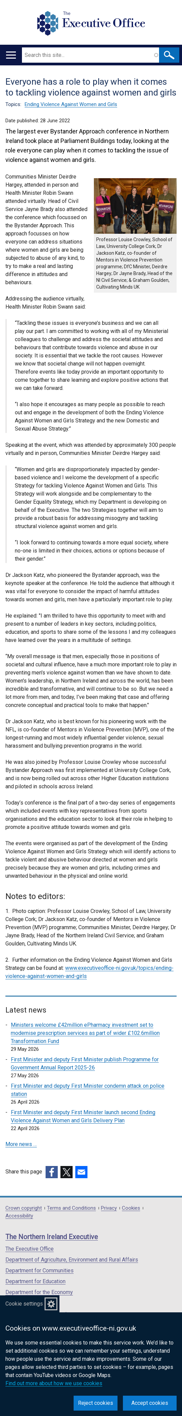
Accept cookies (149, 1403)
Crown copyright (23, 1208)
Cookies (131, 1208)
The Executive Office (29, 1249)
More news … (21, 1144)
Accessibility (19, 1216)
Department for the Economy (39, 1292)
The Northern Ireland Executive (51, 1237)
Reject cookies (95, 1403)
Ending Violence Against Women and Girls (71, 104)
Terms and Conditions (71, 1208)
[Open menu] (11, 55)
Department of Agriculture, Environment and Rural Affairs (71, 1259)
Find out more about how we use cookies (53, 1383)
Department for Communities (39, 1270)
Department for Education (35, 1281)
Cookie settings (24, 1303)
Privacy (109, 1208)
